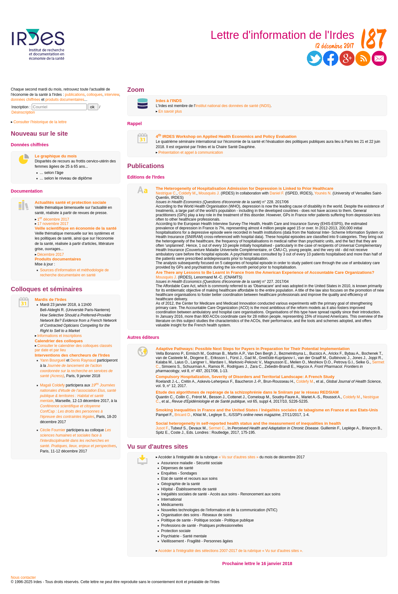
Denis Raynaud (83, 360)
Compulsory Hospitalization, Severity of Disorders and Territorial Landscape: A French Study (245, 376)
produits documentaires (64, 99)
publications (75, 94)
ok (93, 107)
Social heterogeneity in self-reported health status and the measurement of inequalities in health (248, 423)
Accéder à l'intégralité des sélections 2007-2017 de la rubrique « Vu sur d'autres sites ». (229, 551)
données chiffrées (25, 99)
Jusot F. (162, 428)
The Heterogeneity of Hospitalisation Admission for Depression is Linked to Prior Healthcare (244, 188)
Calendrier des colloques (59, 341)
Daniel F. (277, 193)
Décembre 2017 (50, 254)
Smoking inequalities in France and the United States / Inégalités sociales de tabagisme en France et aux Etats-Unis (267, 410)
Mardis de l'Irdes (51, 299)
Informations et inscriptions (59, 336)
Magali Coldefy (52, 385)
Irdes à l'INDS (169, 100)
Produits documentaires (58, 259)
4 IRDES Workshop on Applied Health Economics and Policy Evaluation (226, 136)
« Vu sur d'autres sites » (239, 457)
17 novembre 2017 (52, 224)
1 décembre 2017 (53, 219)
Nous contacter (23, 577)
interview (111, 94)
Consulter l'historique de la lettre (39, 122)
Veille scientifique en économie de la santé (76, 228)
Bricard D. (182, 415)
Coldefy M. (187, 193)
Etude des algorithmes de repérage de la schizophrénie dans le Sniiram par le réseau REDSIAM (247, 392)
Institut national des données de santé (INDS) (233, 106)
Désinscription (23, 112)
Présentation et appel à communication (189, 152)
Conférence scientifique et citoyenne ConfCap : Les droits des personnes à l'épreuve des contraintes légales (71, 411)
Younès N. (322, 193)
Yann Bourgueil (52, 360)
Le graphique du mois (56, 156)
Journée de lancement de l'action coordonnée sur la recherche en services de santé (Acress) (76, 370)
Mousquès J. (209, 193)
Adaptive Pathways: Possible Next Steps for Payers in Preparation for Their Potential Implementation (252, 348)
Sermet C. (217, 428)
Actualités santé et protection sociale (70, 202)
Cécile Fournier (52, 430)
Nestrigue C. (166, 193)
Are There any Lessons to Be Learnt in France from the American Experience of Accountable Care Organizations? (265, 272)
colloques (95, 94)
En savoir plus (169, 111)
